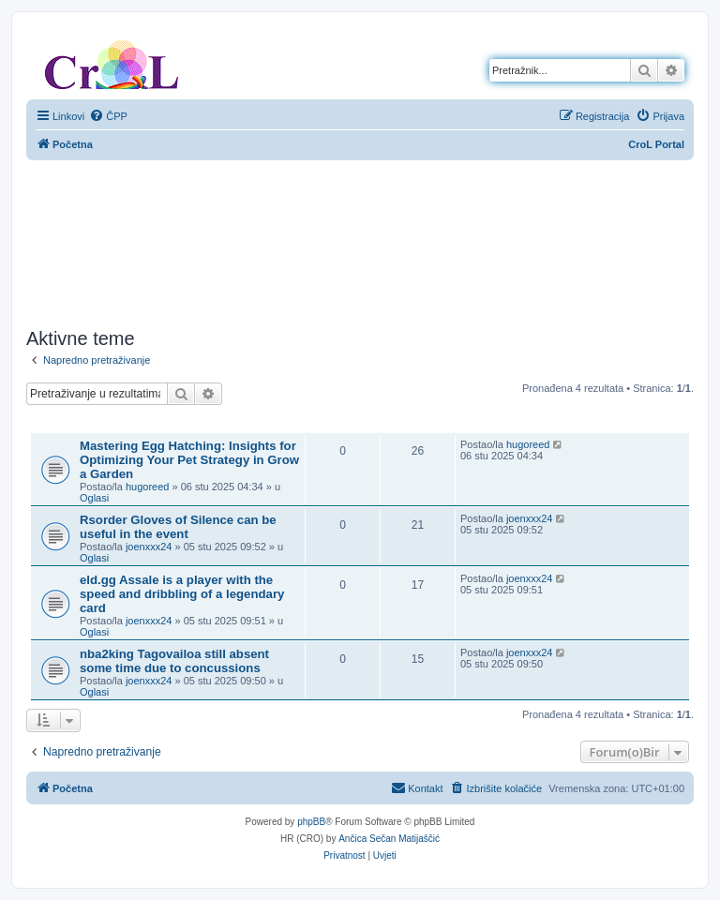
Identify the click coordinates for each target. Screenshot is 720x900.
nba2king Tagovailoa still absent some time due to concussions (174, 661)
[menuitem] (108, 116)
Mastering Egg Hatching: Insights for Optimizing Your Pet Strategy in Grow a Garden (189, 460)
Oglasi (94, 497)
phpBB (311, 822)
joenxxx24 (149, 546)
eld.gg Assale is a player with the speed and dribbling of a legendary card (182, 594)
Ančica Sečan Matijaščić (389, 838)
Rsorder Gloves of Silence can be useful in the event (178, 527)
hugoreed (148, 486)
